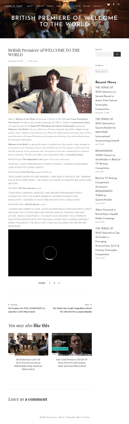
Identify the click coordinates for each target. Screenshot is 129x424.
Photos (40, 6)
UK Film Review (32, 204)
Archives (99, 66)
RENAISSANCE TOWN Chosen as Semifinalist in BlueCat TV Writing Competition (108, 159)
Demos (50, 6)
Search (98, 50)
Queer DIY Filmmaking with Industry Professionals (52, 126)
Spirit (78, 129)
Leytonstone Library (81, 123)
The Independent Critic (33, 159)
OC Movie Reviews (27, 188)
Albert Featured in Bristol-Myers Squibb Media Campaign (106, 214)
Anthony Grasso (76, 155)
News (59, 6)
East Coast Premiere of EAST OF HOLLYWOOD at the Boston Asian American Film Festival (71, 362)
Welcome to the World (25, 119)
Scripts (76, 6)
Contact (97, 6)
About (30, 6)
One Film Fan (28, 172)
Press (67, 6)
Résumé (86, 6)
